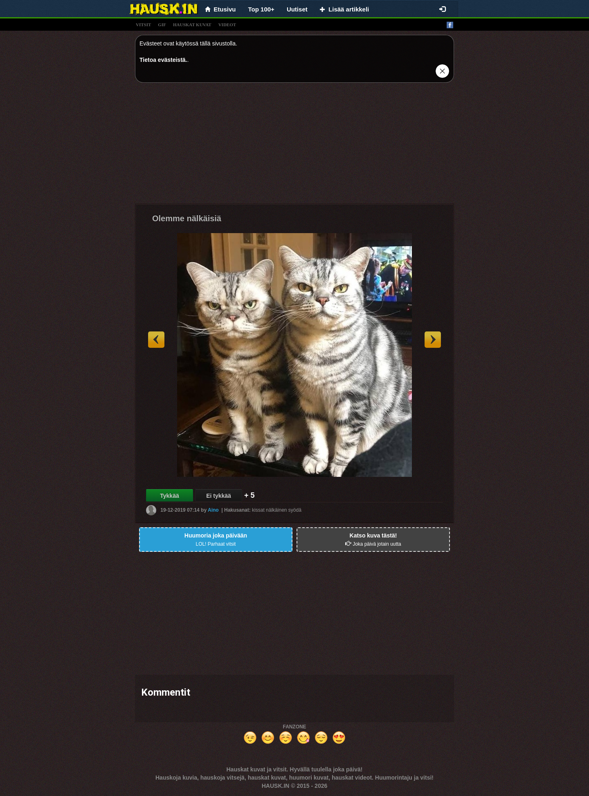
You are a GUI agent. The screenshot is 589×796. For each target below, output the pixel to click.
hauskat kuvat (192, 24)
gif (162, 24)
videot (227, 24)
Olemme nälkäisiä (186, 218)
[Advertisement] (294, 146)
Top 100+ (261, 9)
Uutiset (297, 9)
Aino (213, 510)
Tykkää (169, 495)
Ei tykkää (218, 495)
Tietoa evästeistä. (163, 60)
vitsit (143, 24)
